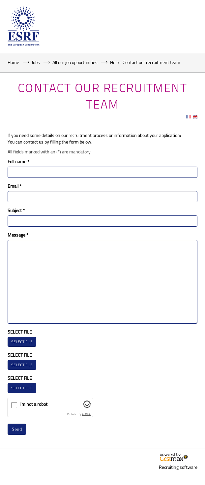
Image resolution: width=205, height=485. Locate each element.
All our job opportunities (75, 62)
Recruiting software (178, 467)
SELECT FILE (20, 332)
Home (13, 62)
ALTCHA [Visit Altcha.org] (86, 414)
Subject (16, 210)
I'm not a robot (33, 404)
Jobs (36, 62)
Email (14, 186)
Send (17, 429)
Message (18, 235)
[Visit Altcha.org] (87, 406)
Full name (18, 161)
